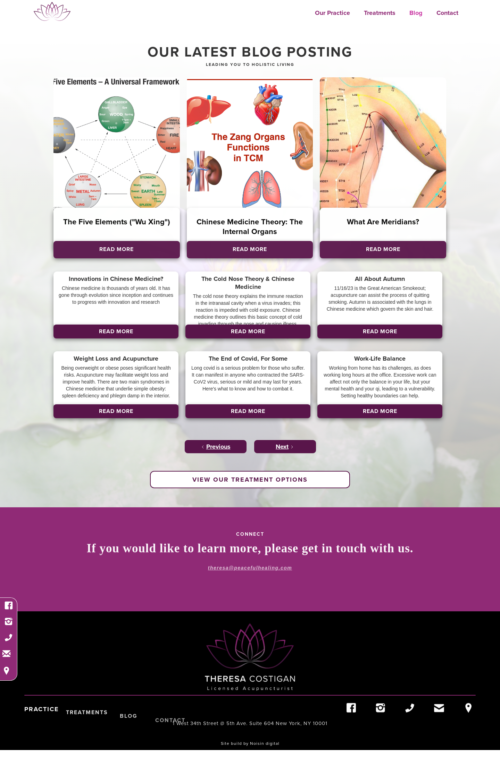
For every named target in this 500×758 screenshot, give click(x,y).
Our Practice (332, 12)
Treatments (379, 12)
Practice (41, 719)
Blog (416, 12)
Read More (116, 331)
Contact (447, 12)
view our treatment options (250, 479)
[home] (52, 11)
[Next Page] (285, 447)
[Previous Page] (215, 447)
